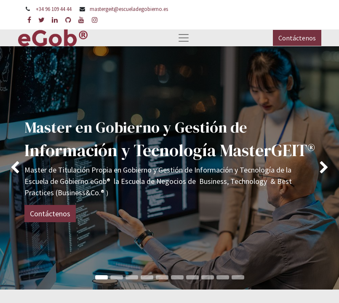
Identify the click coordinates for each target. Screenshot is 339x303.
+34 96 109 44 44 (54, 8)
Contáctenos (297, 38)
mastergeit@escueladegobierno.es (129, 8)
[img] (13, 167)
